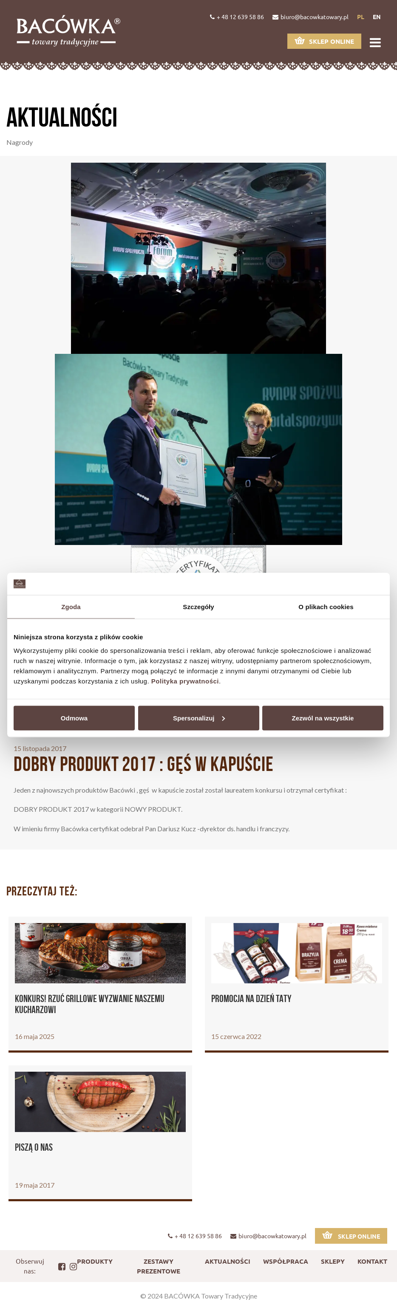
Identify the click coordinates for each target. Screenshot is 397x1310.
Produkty (95, 1261)
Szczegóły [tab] (198, 606)
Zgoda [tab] (71, 606)
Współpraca (285, 1261)
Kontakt (372, 1261)
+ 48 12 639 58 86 (237, 16)
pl (360, 16)
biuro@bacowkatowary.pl (310, 16)
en (377, 16)
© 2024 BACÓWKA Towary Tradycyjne (198, 1296)
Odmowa (74, 717)
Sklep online (324, 41)
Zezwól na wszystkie (323, 717)
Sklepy (333, 1261)
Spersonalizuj (199, 717)
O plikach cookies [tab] (325, 606)
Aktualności (227, 1261)
